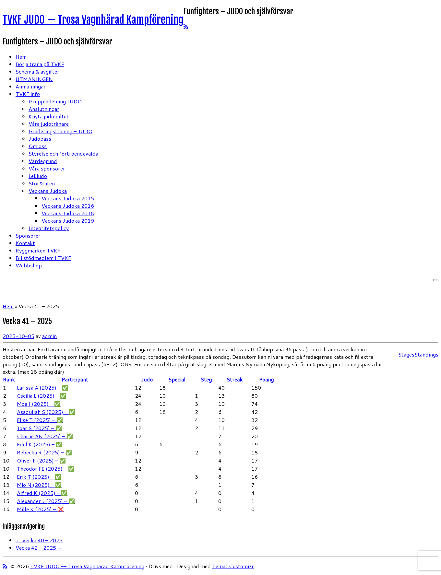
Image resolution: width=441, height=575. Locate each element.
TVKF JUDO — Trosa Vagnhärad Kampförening (93, 19)
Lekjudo (38, 176)
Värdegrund (43, 161)
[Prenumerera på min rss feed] (186, 26)
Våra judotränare (49, 123)
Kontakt (25, 243)
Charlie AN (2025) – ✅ (45, 436)
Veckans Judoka (48, 190)
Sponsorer (28, 235)
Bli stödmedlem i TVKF (43, 258)
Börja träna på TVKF (40, 64)
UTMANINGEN (34, 79)
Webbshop (29, 265)
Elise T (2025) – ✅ (40, 420)
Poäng (266, 379)
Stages (406, 354)
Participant (75, 379)
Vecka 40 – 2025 (39, 540)
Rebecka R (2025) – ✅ (44, 452)
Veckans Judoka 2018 (68, 213)
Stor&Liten (42, 183)
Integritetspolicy (49, 228)
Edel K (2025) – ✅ (39, 444)
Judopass (40, 138)
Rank (9, 379)
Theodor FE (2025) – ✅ (46, 468)
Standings (426, 354)
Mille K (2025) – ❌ (40, 509)
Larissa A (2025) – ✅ (42, 387)
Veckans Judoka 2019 (68, 220)
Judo (147, 379)
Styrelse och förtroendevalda (63, 153)
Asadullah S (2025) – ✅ (46, 412)
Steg (206, 379)
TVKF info (28, 94)
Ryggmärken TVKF (38, 250)
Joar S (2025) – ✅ (39, 428)
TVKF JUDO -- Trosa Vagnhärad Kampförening (87, 566)
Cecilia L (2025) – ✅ (41, 395)
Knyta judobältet (49, 116)
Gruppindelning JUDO (55, 101)
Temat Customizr (233, 566)
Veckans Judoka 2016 (68, 205)
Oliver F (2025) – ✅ (41, 460)
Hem (21, 56)
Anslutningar (44, 108)
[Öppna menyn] (435, 280)
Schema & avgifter (37, 71)
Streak (235, 379)
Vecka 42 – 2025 (39, 547)
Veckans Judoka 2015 (68, 198)
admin (49, 336)
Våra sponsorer (47, 168)
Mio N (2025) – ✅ (39, 484)
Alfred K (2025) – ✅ (42, 493)
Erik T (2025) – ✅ (39, 476)
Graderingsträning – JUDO (60, 131)
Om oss (38, 146)
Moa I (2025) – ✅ (39, 403)
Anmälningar (31, 86)
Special (176, 379)
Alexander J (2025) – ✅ (46, 501)
